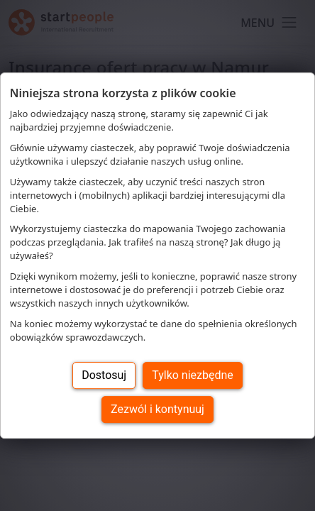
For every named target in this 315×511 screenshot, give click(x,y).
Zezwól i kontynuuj (157, 409)
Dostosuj (104, 375)
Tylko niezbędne (192, 375)
